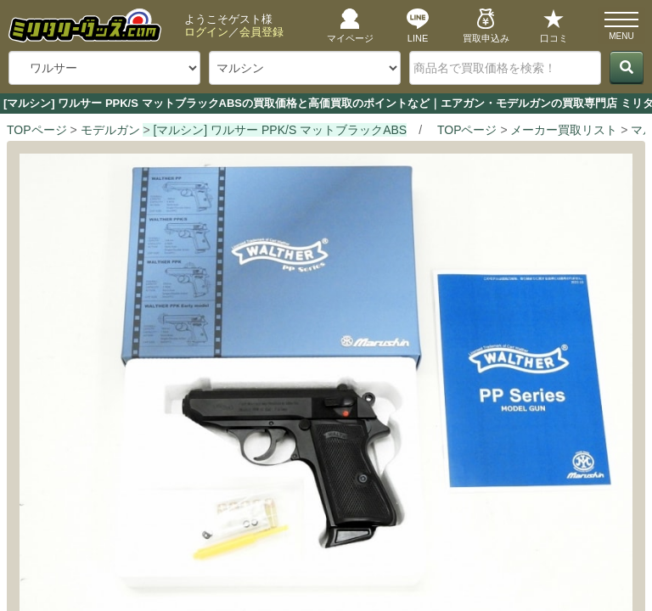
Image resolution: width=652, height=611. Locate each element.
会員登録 (261, 31)
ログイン (206, 31)
